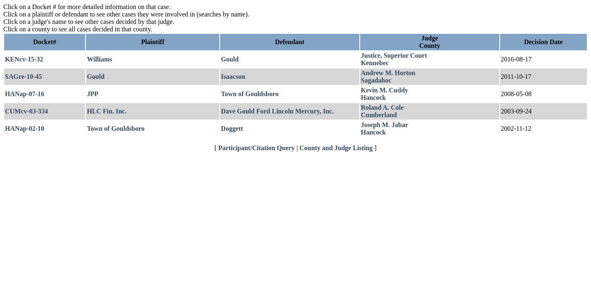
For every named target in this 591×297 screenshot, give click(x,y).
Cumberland (379, 114)
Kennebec (375, 62)
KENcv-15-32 (24, 59)
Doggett (232, 128)
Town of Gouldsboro (250, 93)
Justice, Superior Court (394, 55)
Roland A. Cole (382, 107)
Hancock (373, 97)
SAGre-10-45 (23, 76)
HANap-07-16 (24, 93)
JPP (92, 93)
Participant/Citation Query (256, 147)
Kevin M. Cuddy (384, 90)
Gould (230, 59)
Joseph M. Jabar (384, 124)
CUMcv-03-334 (26, 111)
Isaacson (233, 76)
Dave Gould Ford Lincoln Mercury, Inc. (277, 111)
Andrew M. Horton (388, 72)
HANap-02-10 (24, 128)
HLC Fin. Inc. (106, 111)
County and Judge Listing (336, 147)
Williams (99, 59)
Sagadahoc (376, 80)
